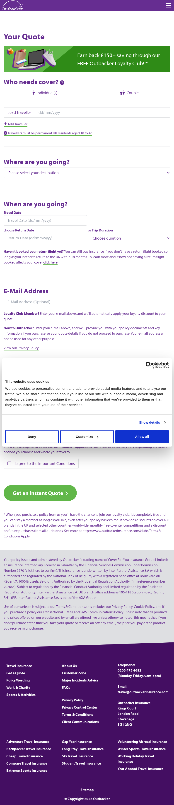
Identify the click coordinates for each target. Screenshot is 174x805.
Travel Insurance (19, 665)
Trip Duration (102, 230)
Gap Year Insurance (77, 741)
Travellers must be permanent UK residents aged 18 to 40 (48, 133)
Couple (129, 92)
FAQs (66, 687)
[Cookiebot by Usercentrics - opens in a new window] (149, 365)
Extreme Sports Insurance (26, 770)
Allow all (142, 437)
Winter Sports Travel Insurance (142, 749)
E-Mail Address (26, 291)
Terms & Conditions (77, 714)
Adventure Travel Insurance (27, 741)
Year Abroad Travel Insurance (140, 768)
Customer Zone (74, 673)
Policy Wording (18, 680)
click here (50, 262)
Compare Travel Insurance (26, 763)
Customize (87, 437)
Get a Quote (15, 673)
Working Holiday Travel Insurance (136, 759)
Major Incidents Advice (80, 680)
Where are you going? (37, 161)
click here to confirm (41, 570)
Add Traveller (15, 124)
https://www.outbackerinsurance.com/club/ (115, 530)
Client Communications (80, 721)
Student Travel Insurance (81, 763)
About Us (69, 665)
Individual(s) (44, 92)
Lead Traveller (19, 112)
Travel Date (12, 212)
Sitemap (87, 789)
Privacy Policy (72, 700)
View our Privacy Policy (21, 347)
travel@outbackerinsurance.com (143, 692)
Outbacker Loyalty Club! (117, 63)
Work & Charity (18, 687)
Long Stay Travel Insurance (83, 749)
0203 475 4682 (129, 670)
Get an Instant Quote (38, 493)
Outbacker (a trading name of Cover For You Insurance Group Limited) (115, 559)
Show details (149, 422)
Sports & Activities (21, 694)
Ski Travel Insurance (77, 756)
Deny (32, 437)
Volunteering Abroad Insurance (142, 741)
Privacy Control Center (79, 707)
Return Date (24, 230)
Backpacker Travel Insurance (28, 749)
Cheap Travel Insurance (24, 756)
